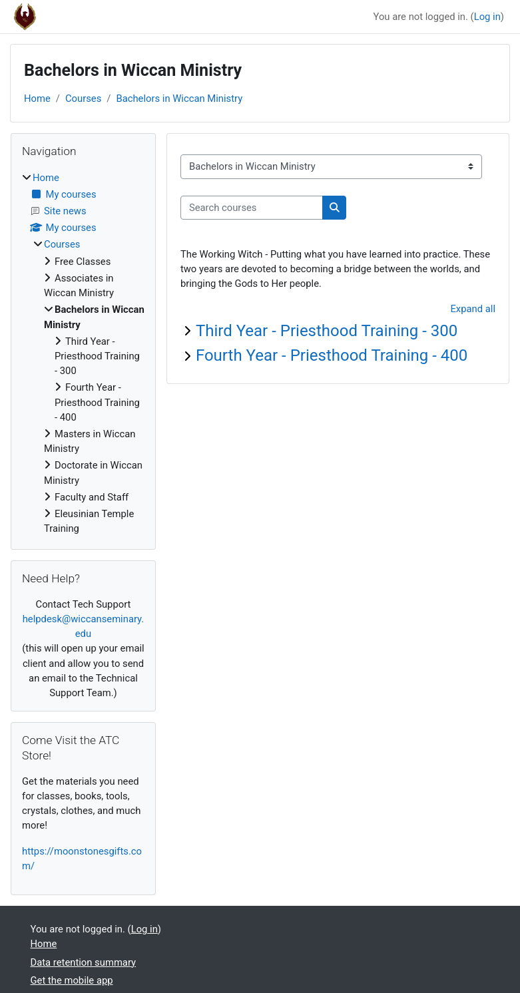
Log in (487, 17)
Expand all (472, 309)
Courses (83, 98)
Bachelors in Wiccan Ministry (179, 98)
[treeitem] (83, 353)
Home (37, 98)
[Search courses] (251, 208)
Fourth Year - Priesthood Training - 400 (331, 355)
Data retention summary (83, 962)
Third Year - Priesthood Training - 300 (326, 330)
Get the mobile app (72, 980)
